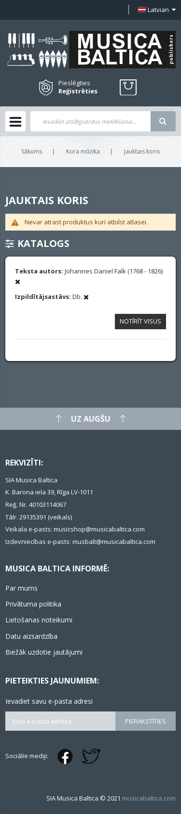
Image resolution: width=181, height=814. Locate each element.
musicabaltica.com (149, 798)
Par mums (21, 588)
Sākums (31, 151)
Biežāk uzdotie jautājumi (44, 652)
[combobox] (90, 121)
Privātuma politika (33, 603)
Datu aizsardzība (31, 636)
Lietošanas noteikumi (38, 619)
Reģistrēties (77, 91)
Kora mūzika (83, 151)
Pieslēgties (74, 82)
